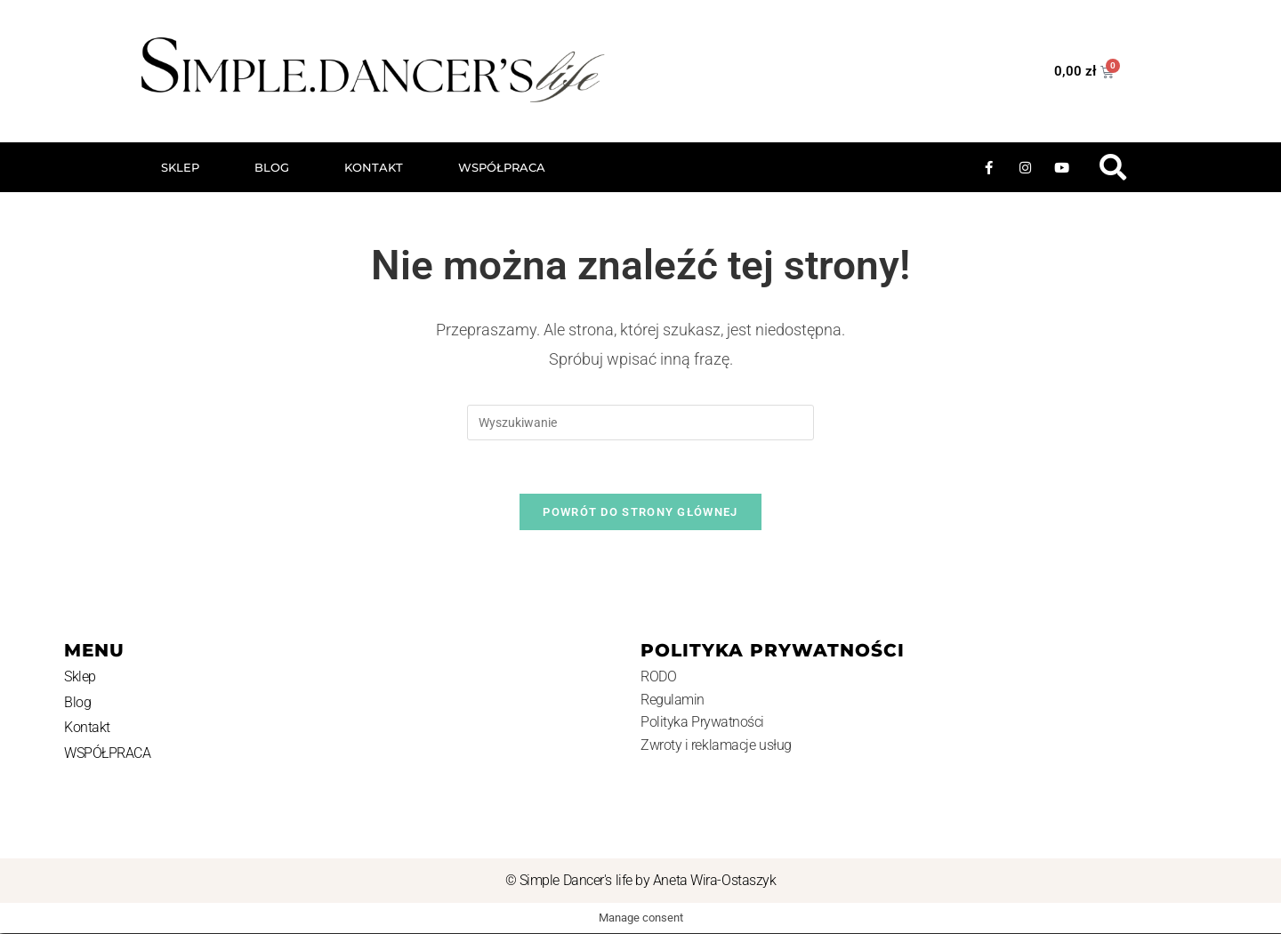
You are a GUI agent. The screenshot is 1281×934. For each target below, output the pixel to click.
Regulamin (672, 700)
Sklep (180, 167)
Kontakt (373, 167)
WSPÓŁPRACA (501, 167)
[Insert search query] (640, 422)
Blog (271, 167)
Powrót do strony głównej (640, 512)
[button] (1112, 167)
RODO (658, 677)
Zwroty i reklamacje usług (716, 745)
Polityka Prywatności (702, 722)
